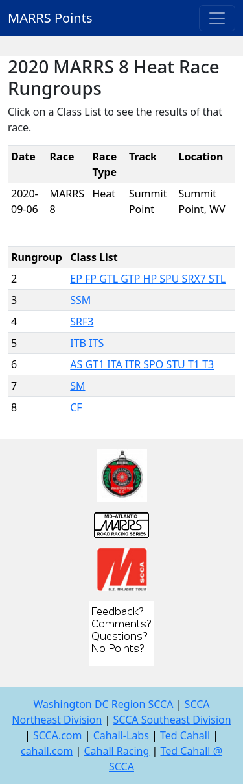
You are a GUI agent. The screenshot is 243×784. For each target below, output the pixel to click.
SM (77, 386)
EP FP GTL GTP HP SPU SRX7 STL (148, 279)
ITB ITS (87, 343)
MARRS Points (50, 18)
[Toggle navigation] (217, 18)
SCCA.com (57, 735)
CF (76, 407)
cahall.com (47, 751)
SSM (80, 300)
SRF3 (81, 321)
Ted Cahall (185, 735)
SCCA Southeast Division (172, 720)
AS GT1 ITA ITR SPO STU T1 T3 (142, 364)
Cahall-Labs (121, 735)
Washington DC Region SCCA (103, 704)
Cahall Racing (116, 751)
